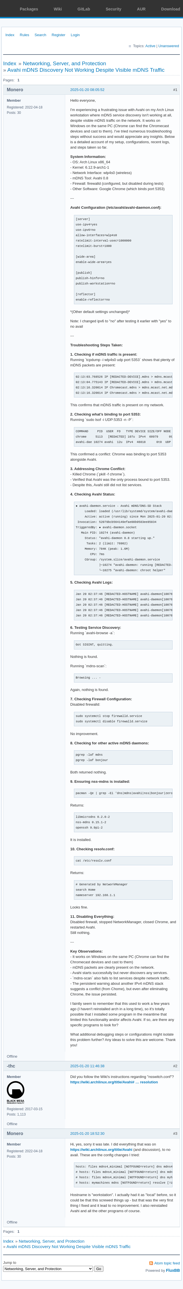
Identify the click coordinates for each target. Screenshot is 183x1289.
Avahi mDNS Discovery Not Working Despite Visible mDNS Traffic (86, 70)
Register (58, 35)
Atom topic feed (167, 1263)
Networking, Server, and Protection (64, 63)
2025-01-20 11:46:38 (87, 1066)
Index (9, 35)
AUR (141, 9)
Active (150, 46)
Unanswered (168, 46)
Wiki (58, 9)
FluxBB (173, 1270)
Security (113, 9)
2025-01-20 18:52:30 (87, 1133)
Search (40, 35)
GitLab (84, 9)
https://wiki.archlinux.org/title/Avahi (101, 1149)
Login (75, 35)
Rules (24, 35)
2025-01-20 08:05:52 (87, 90)
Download (170, 9)
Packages (29, 9)
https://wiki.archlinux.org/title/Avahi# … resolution (114, 1082)
